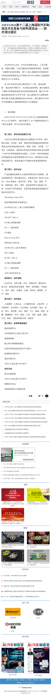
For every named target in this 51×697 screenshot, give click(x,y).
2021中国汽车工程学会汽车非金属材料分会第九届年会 (19, 467)
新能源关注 (25, 6)
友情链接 (42, 680)
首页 (4, 6)
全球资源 (35, 680)
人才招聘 (28, 680)
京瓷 (33, 12)
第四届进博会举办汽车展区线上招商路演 (17, 429)
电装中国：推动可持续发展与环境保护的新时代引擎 (19, 586)
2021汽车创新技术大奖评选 (11, 471)
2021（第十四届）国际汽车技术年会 (13, 464)
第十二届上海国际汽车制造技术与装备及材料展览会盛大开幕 (22, 425)
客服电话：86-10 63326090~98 (25, 682)
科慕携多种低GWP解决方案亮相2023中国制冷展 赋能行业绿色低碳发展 (25, 591)
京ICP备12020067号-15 (33, 691)
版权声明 (9, 680)
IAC (30, 12)
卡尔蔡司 (38, 12)
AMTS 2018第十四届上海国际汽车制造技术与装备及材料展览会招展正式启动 (26, 437)
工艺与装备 (38, 675)
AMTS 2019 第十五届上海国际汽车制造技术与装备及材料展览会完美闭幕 (26, 422)
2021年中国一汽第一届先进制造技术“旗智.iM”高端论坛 (19, 478)
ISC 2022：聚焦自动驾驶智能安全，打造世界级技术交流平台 (21, 596)
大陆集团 (13, 617)
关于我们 (15, 680)
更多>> (3, 484)
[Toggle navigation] (4, 2)
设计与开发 (13, 675)
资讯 (10, 6)
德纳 (12, 12)
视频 (33, 6)
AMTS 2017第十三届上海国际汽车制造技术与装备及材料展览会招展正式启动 (26, 414)
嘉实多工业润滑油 (19, 12)
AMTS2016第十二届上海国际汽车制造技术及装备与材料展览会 (23, 407)
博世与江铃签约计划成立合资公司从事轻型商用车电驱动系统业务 (23, 581)
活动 (40, 6)
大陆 (8, 12)
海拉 (27, 12)
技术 (16, 6)
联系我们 (22, 680)
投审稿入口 (45, 2)
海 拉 (38, 618)
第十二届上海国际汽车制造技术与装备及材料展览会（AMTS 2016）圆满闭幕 (26, 410)
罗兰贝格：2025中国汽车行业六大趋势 (15, 575)
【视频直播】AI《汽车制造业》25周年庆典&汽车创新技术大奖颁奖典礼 (13, 503)
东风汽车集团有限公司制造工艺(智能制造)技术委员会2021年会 (21, 475)
